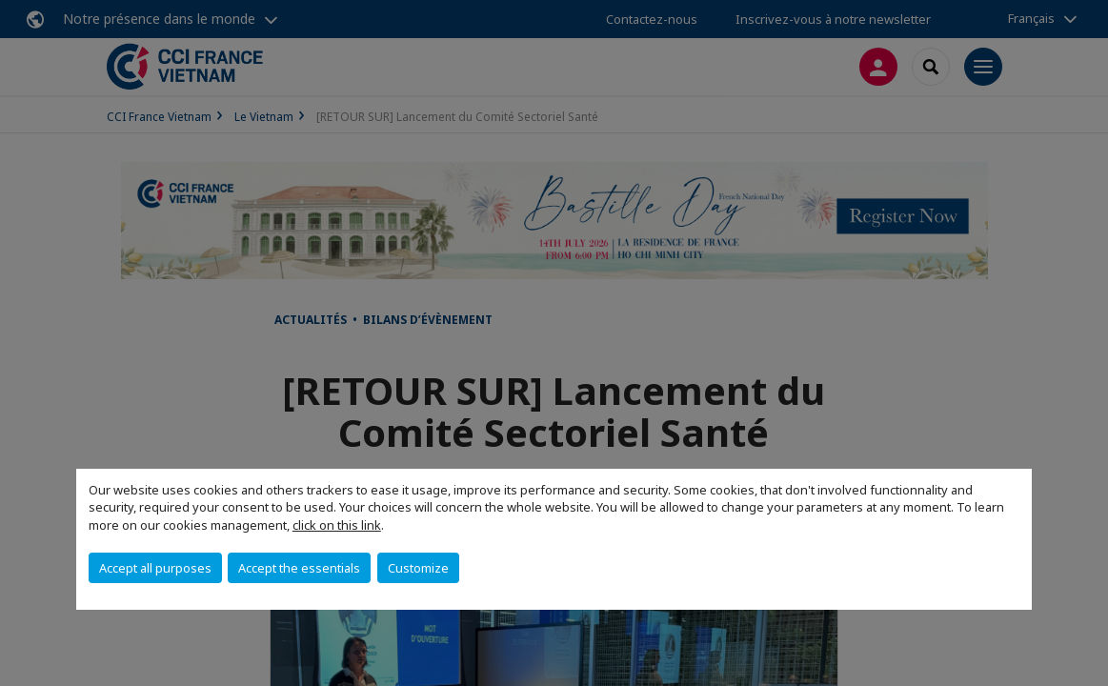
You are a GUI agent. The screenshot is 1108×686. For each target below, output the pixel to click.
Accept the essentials (299, 567)
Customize (418, 567)
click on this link (336, 525)
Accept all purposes (155, 567)
